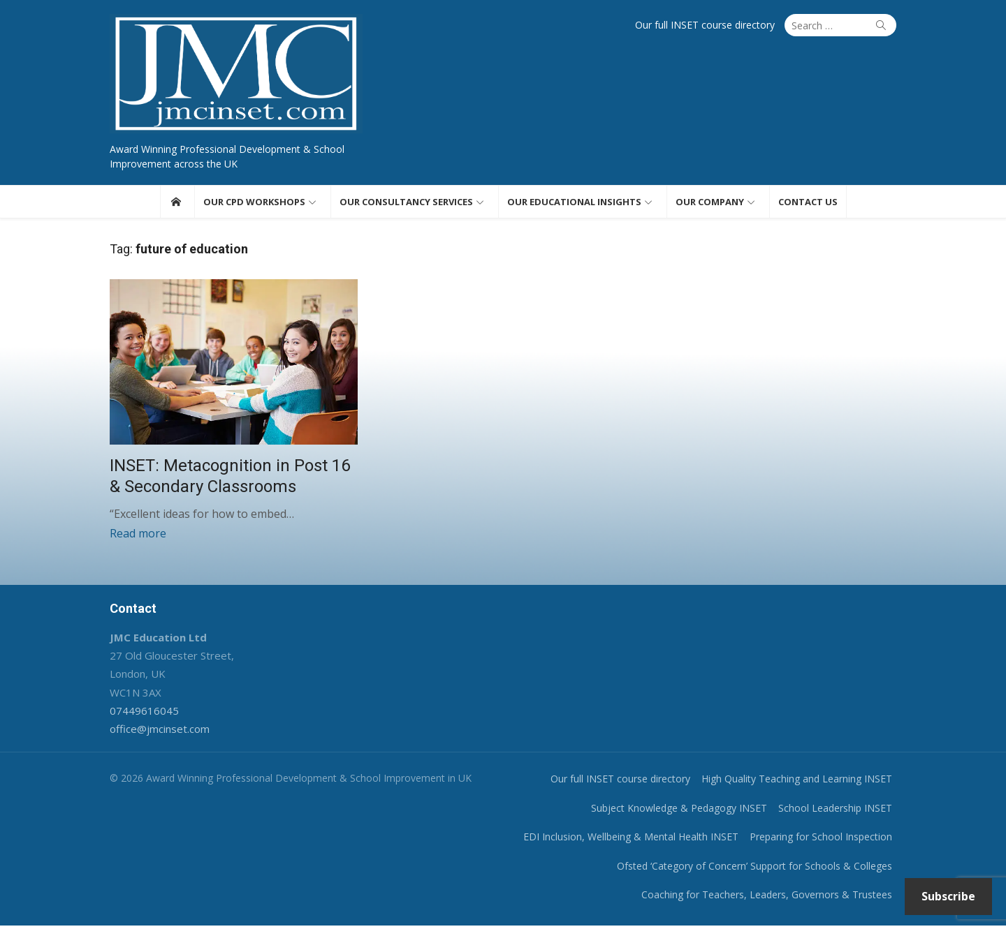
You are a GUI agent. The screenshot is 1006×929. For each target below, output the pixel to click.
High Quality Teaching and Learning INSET (801, 782)
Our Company (710, 203)
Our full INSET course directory (710, 24)
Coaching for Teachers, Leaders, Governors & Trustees (771, 898)
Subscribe (948, 896)
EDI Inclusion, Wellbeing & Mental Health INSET (635, 840)
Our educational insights (574, 203)
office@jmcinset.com (155, 733)
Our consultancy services (406, 203)
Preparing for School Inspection (825, 840)
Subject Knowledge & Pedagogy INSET (684, 811)
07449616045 (139, 714)
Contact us (808, 203)
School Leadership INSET (840, 811)
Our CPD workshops (254, 203)
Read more (133, 536)
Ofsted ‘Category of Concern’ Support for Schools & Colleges (759, 869)
